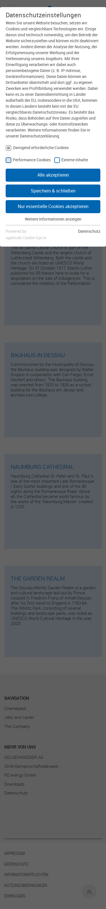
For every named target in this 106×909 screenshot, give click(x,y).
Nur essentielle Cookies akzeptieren (53, 206)
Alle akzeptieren (53, 175)
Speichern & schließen (53, 191)
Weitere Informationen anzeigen (53, 219)
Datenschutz (89, 231)
